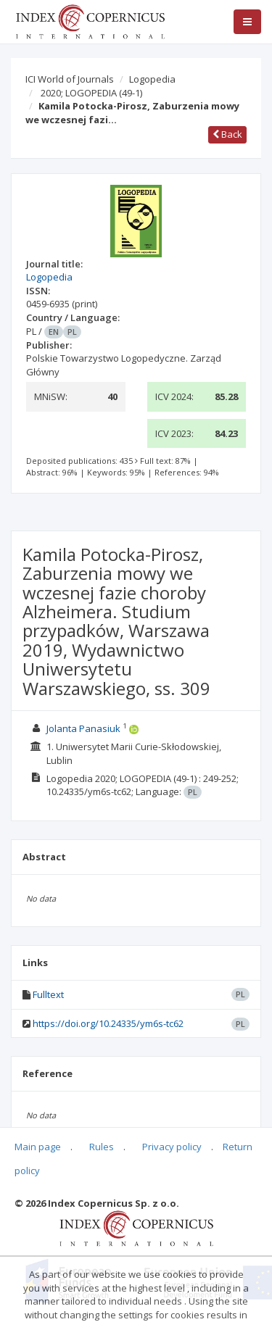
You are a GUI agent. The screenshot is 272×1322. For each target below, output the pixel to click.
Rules (101, 1146)
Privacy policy (172, 1146)
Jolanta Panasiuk (83, 728)
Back (227, 134)
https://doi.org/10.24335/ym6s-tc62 (108, 1023)
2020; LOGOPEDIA (91, 92)
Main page (38, 1146)
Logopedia (152, 79)
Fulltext (48, 994)
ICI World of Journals (69, 79)
